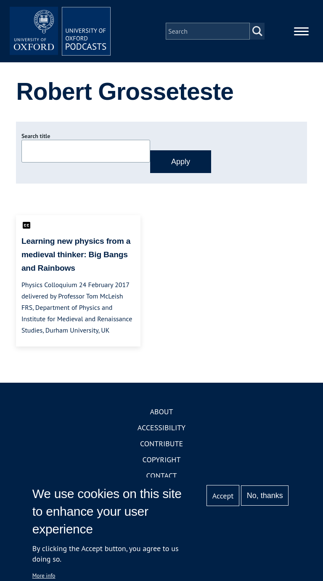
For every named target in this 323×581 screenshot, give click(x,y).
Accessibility (161, 427)
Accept (223, 496)
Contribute (161, 443)
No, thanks (265, 495)
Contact (161, 475)
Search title (35, 136)
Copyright (162, 459)
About (161, 411)
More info (44, 575)
